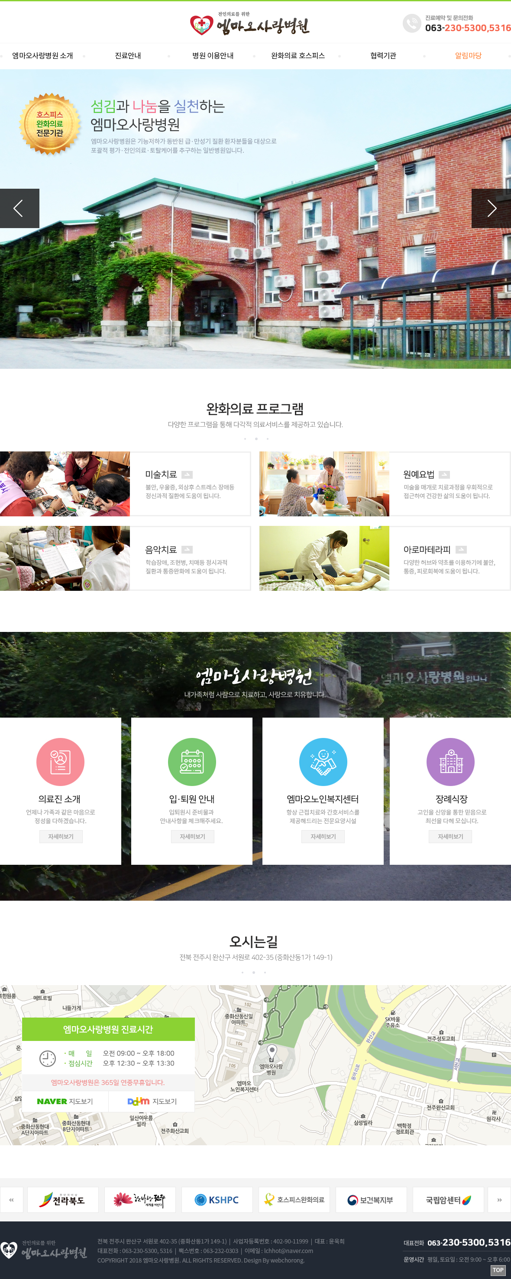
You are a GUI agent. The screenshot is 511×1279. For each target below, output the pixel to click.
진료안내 (128, 56)
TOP (498, 1270)
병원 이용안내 (212, 56)
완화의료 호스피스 (298, 56)
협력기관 (383, 56)
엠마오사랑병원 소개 (42, 56)
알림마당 (468, 56)
